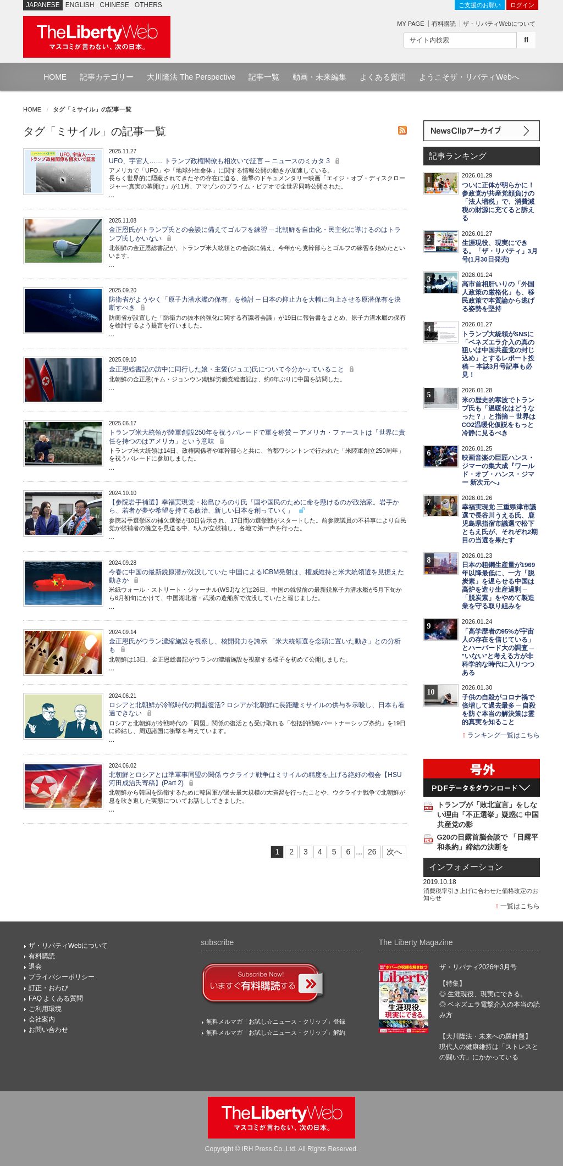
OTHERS (148, 5)
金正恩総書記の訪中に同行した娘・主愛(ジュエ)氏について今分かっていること (233, 369)
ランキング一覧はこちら (501, 735)
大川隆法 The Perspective (191, 77)
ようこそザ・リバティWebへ (469, 77)
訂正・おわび (48, 988)
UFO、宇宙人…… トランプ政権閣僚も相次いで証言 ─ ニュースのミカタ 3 (226, 161)
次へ (394, 851)
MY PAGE (410, 23)
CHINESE (114, 5)
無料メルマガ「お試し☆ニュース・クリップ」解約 (275, 1032)
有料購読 (444, 23)
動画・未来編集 (319, 77)
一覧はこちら (518, 906)
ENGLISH (80, 5)
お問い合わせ (48, 1030)
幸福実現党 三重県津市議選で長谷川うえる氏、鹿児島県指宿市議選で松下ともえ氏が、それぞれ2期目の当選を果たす (500, 523)
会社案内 (42, 1019)
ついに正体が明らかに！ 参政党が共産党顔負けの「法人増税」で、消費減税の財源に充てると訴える (498, 201)
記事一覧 (264, 77)
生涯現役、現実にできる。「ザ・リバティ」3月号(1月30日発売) (500, 251)
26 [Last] (372, 851)
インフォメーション (466, 867)
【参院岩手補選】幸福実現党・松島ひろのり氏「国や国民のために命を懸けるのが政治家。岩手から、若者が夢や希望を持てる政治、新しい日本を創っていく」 (254, 506)
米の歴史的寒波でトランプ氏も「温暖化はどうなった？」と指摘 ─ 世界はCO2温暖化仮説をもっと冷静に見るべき (499, 416)
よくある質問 (383, 77)
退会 (35, 966)
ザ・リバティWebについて (499, 23)
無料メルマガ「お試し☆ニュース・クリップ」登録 (275, 1021)
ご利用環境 (45, 1009)
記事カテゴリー (107, 77)
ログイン (522, 5)
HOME (55, 77)
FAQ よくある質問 (56, 998)
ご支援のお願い (480, 5)
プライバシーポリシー (62, 977)
